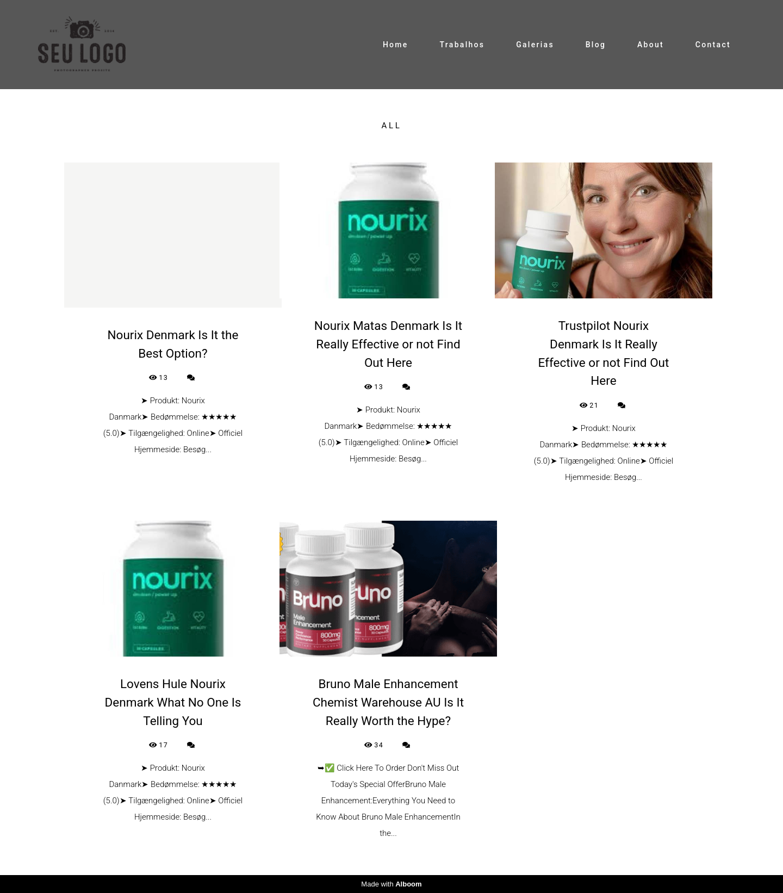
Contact (713, 44)
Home (395, 44)
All (391, 126)
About (650, 44)
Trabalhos (461, 44)
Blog (596, 44)
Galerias (535, 44)
